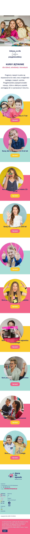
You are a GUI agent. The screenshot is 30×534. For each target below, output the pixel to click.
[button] (15, 155)
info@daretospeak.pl (10, 488)
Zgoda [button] (4, 530)
